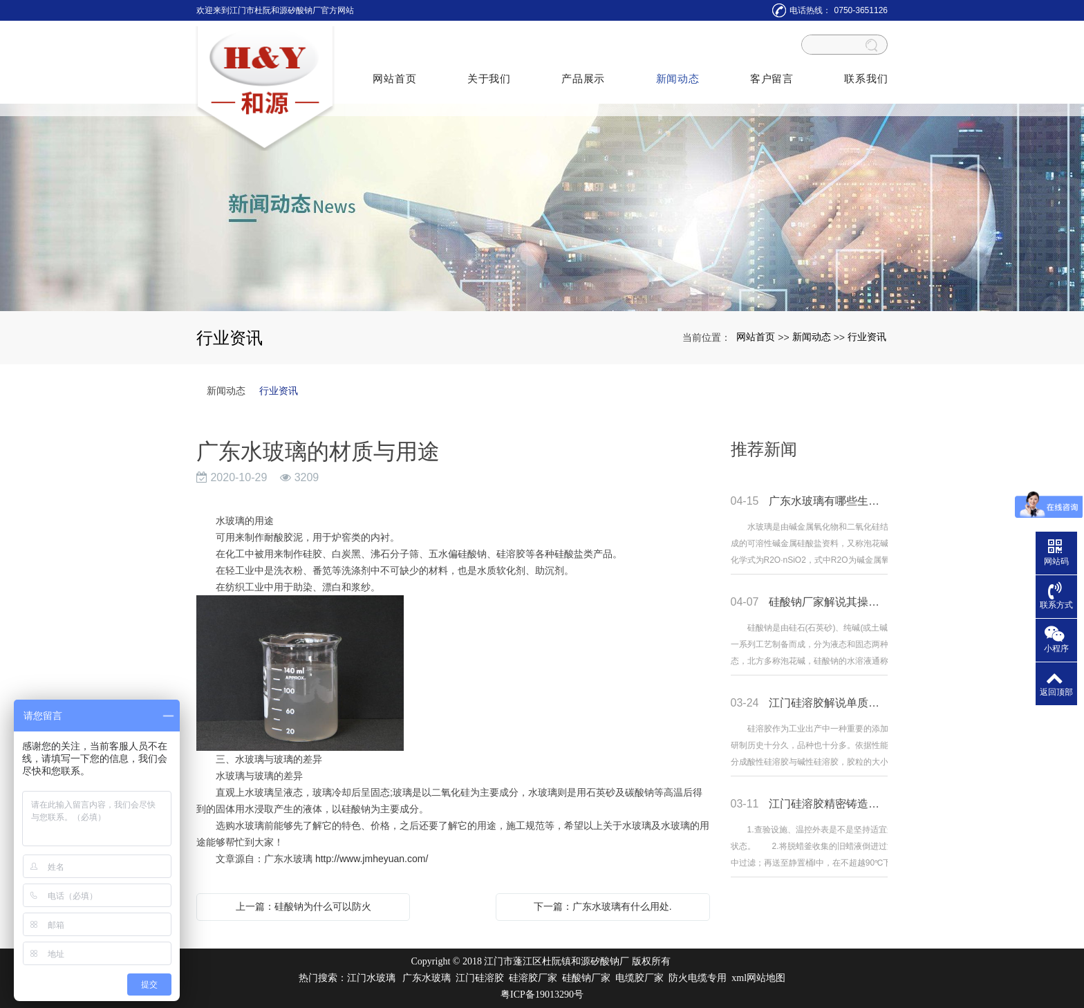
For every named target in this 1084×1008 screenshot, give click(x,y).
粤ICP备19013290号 (542, 994)
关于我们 (490, 73)
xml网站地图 (758, 978)
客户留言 (770, 73)
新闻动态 (677, 73)
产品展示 (583, 73)
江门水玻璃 (371, 978)
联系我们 (864, 73)
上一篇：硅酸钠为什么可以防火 (303, 906)
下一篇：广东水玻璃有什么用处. (603, 906)
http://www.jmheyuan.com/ (371, 858)
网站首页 (396, 73)
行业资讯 (867, 336)
